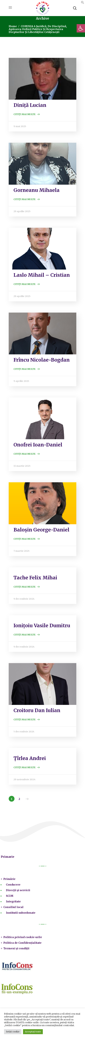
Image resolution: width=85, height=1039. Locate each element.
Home (13, 26)
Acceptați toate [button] (33, 1031)
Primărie (9, 879)
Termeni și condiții (16, 948)
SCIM (9, 895)
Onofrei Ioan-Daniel (38, 445)
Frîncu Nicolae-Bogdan (42, 360)
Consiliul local (13, 907)
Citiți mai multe (24, 114)
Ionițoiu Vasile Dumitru (42, 625)
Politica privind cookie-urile (22, 937)
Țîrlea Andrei (30, 758)
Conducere (13, 884)
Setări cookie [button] (12, 1031)
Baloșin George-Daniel (41, 530)
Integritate (13, 901)
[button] (81, 28)
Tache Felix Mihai (35, 578)
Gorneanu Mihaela (37, 190)
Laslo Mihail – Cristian (42, 275)
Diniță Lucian (30, 105)
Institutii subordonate (20, 912)
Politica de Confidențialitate (22, 942)
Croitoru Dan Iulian (37, 710)
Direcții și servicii (18, 890)
